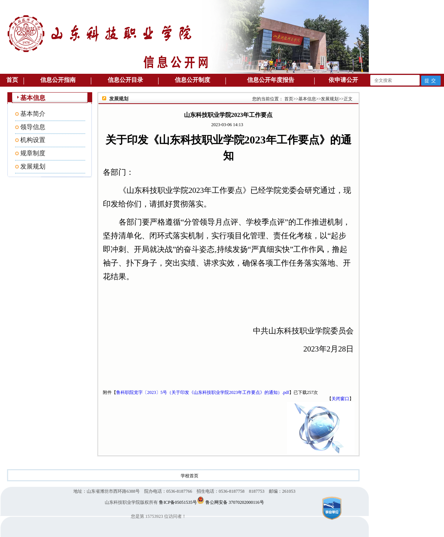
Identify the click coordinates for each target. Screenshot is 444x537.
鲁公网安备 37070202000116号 (234, 502)
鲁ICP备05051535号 (178, 502)
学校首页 (189, 475)
